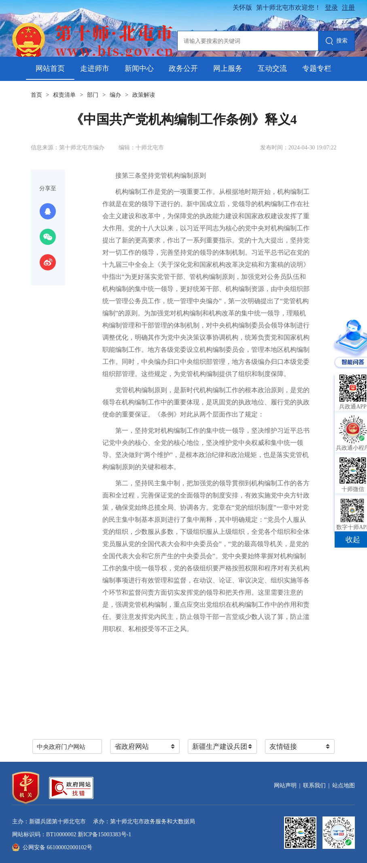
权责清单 (64, 95)
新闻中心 (139, 68)
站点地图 (343, 785)
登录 (331, 7)
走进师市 (94, 68)
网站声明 (285, 785)
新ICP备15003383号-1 (104, 834)
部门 (92, 95)
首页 (36, 95)
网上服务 (227, 68)
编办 (115, 95)
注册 (348, 7)
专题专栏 (316, 68)
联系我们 (314, 785)
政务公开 (183, 68)
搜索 (336, 41)
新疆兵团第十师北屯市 (57, 821)
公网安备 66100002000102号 (57, 847)
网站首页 (50, 68)
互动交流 (272, 68)
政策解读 (143, 95)
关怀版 (242, 7)
